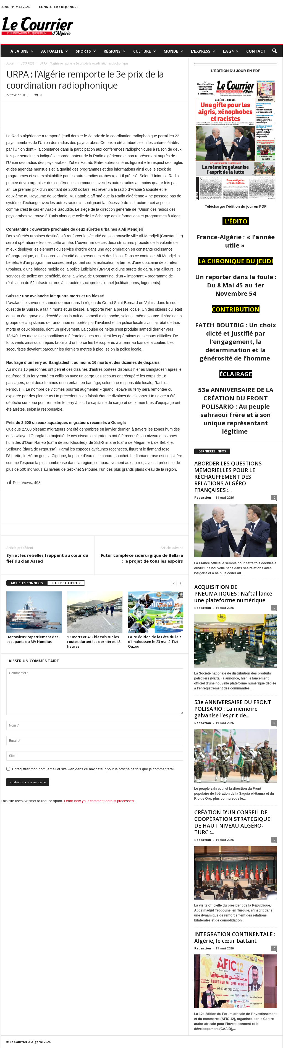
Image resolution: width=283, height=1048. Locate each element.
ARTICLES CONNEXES (27, 583)
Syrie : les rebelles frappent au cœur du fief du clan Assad (47, 558)
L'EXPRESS (27, 63)
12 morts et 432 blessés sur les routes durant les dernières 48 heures (93, 641)
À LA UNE (22, 51)
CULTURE (144, 51)
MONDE (173, 51)
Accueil (10, 63)
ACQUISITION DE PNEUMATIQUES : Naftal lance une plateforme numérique (233, 593)
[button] (274, 51)
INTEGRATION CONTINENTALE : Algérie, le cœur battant (234, 937)
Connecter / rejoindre (58, 7)
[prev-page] (174, 583)
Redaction (202, 497)
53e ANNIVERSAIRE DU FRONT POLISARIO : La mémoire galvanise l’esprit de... (232, 709)
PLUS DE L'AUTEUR (66, 583)
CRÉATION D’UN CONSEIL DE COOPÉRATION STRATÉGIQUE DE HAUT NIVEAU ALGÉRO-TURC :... (232, 822)
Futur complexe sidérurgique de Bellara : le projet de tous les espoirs (142, 558)
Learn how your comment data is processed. (99, 801)
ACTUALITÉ (54, 51)
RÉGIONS (114, 51)
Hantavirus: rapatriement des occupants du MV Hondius (32, 639)
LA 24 (231, 51)
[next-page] (180, 583)
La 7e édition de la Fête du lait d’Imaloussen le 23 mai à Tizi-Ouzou (154, 641)
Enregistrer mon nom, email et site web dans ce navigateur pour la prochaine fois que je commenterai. (93, 769)
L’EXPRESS (203, 51)
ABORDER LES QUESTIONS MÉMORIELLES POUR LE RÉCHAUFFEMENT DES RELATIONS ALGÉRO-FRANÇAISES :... (228, 477)
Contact (256, 51)
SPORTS (86, 51)
